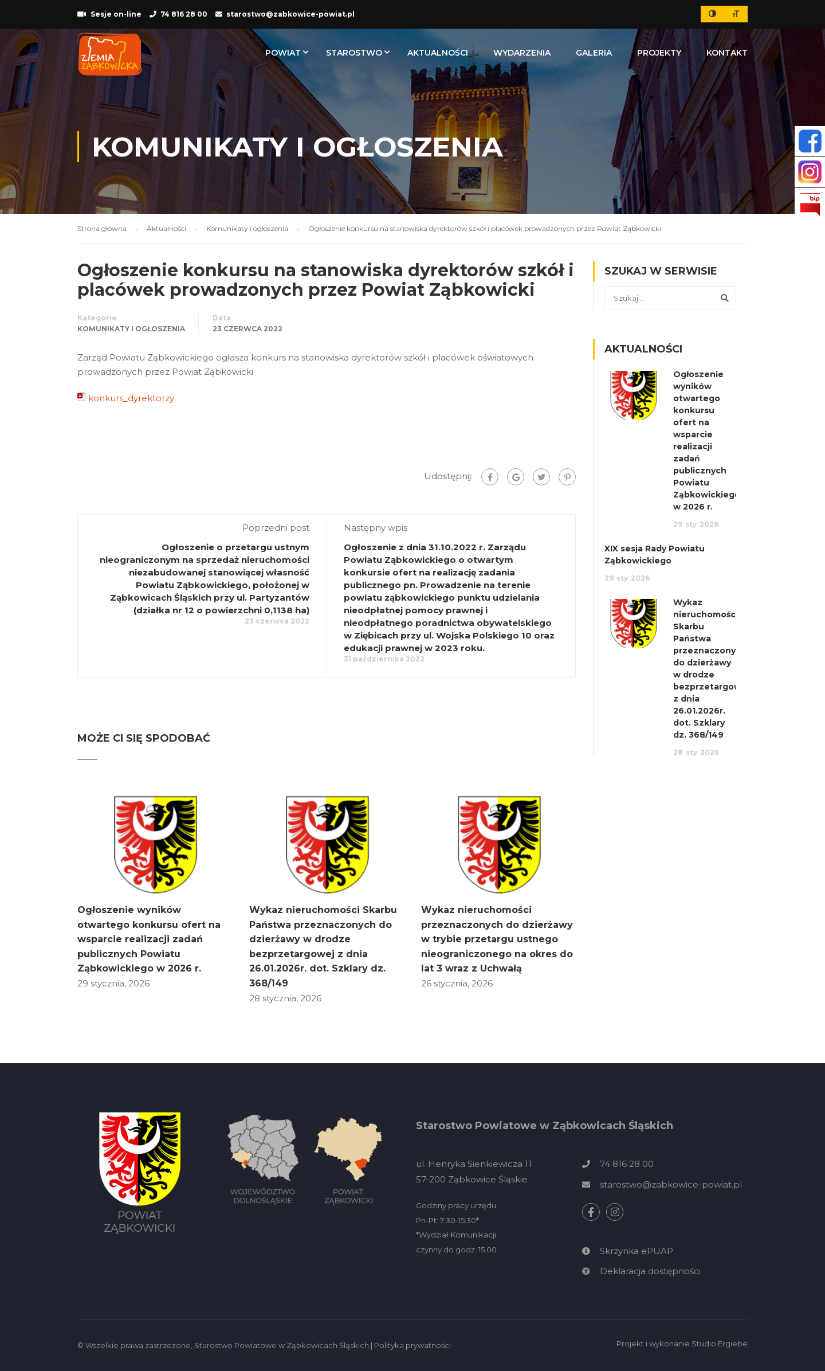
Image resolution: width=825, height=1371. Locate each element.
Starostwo (354, 53)
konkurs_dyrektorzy (131, 398)
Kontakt (727, 53)
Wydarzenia (522, 53)
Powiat (283, 53)
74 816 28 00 (183, 14)
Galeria (594, 53)
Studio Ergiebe (720, 1343)
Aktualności (437, 53)
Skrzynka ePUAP (636, 1250)
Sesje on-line (116, 14)
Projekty (659, 53)
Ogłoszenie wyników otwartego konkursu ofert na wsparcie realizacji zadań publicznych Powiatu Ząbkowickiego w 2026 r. (149, 939)
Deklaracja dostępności (650, 1271)
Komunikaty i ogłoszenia (131, 328)
